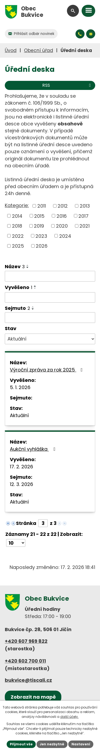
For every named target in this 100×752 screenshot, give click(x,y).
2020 (62, 226)
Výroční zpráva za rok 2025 (47, 369)
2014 (17, 215)
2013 (85, 206)
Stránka (26, 523)
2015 (39, 215)
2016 (62, 215)
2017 (83, 215)
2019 (39, 226)
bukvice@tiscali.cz (28, 680)
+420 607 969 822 (26, 641)
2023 (41, 235)
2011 (41, 206)
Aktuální (19, 415)
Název (15, 266)
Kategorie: (17, 205)
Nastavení (80, 744)
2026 (41, 246)
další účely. (69, 716)
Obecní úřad (38, 50)
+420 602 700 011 (25, 661)
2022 (18, 235)
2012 (63, 206)
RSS (67, 85)
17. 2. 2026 (21, 466)
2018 (17, 226)
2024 (65, 235)
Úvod (11, 50)
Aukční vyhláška (33, 449)
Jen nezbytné (52, 744)
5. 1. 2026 (20, 387)
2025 (18, 246)
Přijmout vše (21, 744)
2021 (84, 226)
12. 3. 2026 (21, 484)
